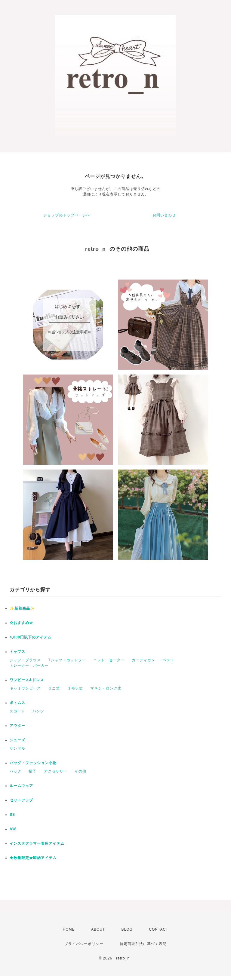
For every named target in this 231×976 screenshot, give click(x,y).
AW (13, 829)
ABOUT (98, 929)
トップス (17, 652)
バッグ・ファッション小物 (33, 763)
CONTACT (158, 929)
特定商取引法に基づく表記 (143, 944)
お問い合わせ (164, 215)
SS (12, 814)
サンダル (17, 748)
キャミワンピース (25, 688)
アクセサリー (55, 771)
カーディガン (143, 660)
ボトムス (17, 703)
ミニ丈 (54, 688)
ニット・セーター (109, 660)
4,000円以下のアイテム (30, 637)
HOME (69, 929)
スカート (17, 711)
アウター (17, 726)
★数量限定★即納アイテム (33, 858)
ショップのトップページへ (66, 215)
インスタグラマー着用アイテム (37, 843)
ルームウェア (21, 786)
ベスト (168, 660)
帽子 (32, 771)
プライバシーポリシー (83, 944)
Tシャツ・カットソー (67, 660)
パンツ (38, 711)
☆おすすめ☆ (21, 623)
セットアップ (21, 800)
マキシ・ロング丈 (106, 688)
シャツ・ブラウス (25, 660)
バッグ (15, 771)
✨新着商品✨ (22, 608)
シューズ (17, 740)
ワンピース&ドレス (27, 680)
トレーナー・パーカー (29, 665)
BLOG (127, 929)
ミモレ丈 (75, 688)
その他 (80, 771)
